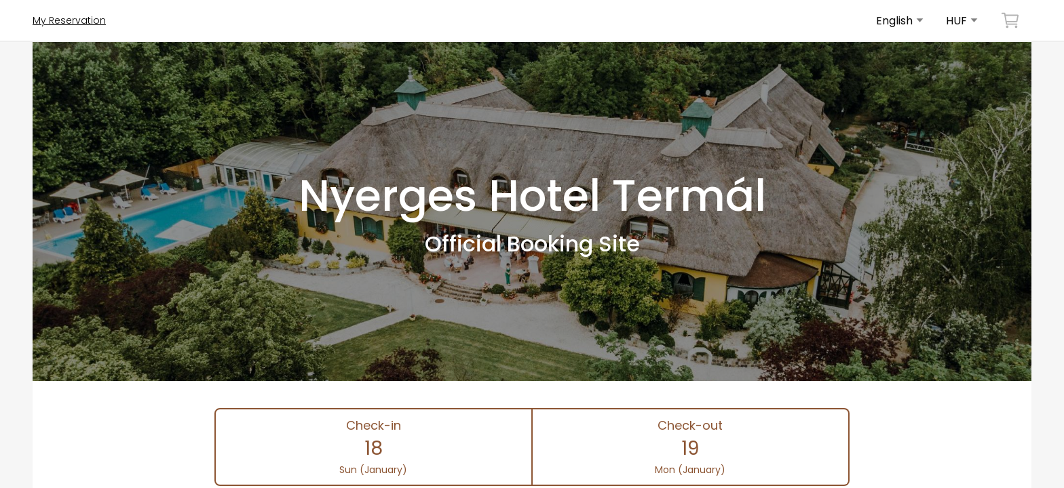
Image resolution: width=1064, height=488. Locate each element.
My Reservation (69, 20)
